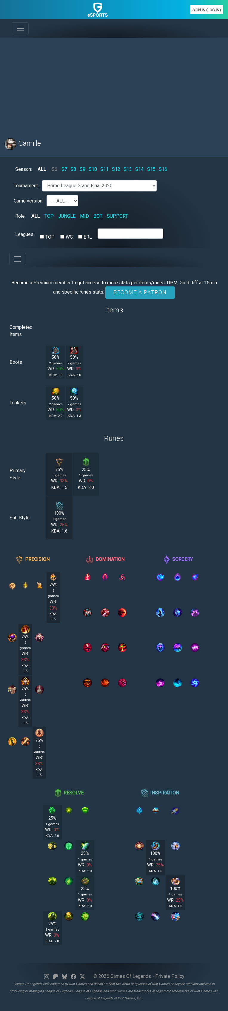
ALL (42, 169)
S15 (151, 169)
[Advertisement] (114, 84)
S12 (116, 169)
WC (69, 237)
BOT (97, 216)
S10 (93, 169)
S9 (82, 169)
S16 (163, 169)
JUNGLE (67, 216)
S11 (104, 169)
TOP (49, 216)
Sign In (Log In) (206, 10)
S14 (139, 169)
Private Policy (169, 976)
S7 (64, 169)
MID (84, 216)
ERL (88, 237)
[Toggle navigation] (20, 28)
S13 (128, 169)
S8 (73, 169)
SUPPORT (117, 216)
